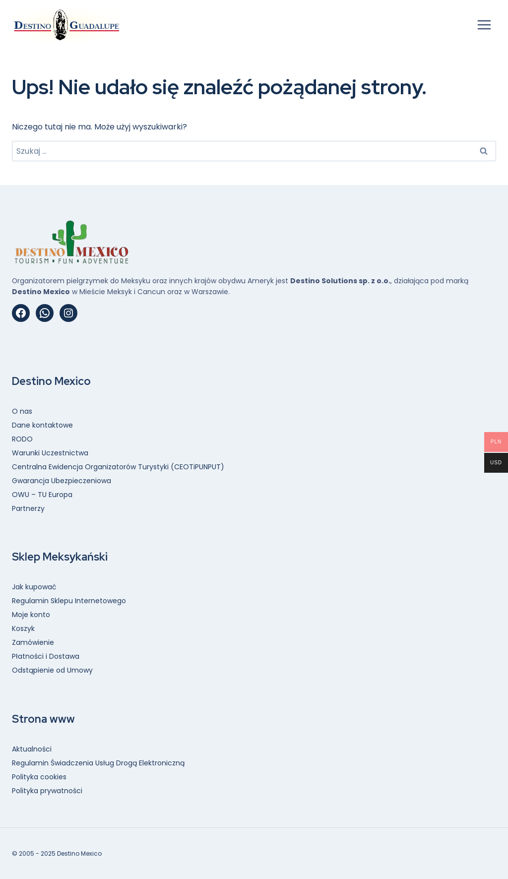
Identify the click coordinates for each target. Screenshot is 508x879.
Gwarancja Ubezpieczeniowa (61, 481)
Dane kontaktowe (42, 425)
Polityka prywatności (47, 791)
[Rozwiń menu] (484, 24)
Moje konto (31, 615)
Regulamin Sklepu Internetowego (69, 601)
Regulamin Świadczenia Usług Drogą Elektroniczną (98, 763)
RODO (22, 439)
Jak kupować (34, 587)
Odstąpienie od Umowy (52, 670)
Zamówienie (33, 642)
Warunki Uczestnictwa (50, 453)
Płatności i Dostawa (45, 656)
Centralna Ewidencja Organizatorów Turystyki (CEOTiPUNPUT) (118, 467)
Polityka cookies (39, 777)
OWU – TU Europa (42, 495)
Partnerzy (28, 508)
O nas (22, 411)
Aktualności (32, 749)
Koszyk (23, 628)
